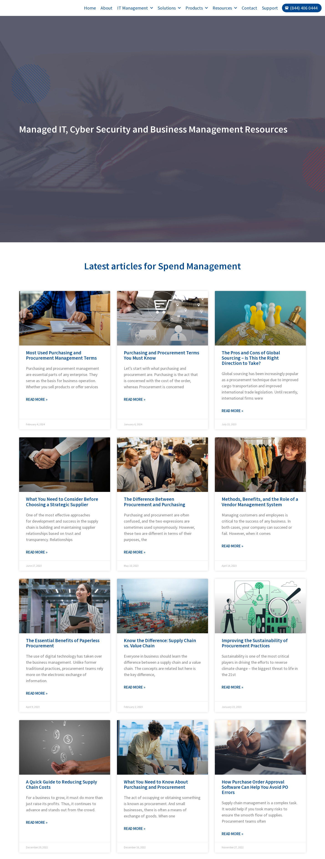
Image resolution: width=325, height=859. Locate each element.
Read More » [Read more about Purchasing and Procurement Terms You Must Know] (134, 399)
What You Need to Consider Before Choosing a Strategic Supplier (62, 501)
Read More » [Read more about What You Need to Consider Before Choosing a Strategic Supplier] (37, 552)
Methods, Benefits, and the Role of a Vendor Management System (260, 501)
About (106, 8)
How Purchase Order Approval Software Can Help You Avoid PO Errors (255, 787)
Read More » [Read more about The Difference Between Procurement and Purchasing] (134, 552)
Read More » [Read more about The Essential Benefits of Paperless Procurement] (37, 693)
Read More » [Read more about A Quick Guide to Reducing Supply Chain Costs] (37, 822)
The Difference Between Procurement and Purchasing (154, 501)
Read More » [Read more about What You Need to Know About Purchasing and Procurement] (134, 828)
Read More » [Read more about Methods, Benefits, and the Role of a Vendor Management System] (232, 545)
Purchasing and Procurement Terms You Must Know (161, 355)
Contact (249, 8)
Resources (225, 8)
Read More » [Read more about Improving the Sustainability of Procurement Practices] (232, 687)
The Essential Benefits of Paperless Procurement (62, 643)
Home (90, 8)
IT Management (135, 8)
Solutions (169, 8)
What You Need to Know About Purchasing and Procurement (156, 784)
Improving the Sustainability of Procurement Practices (255, 643)
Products (196, 8)
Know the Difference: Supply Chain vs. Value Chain (160, 643)
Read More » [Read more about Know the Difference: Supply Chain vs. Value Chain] (134, 687)
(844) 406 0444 (303, 8)
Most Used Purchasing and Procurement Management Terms (61, 355)
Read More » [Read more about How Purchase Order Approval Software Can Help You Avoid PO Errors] (232, 833)
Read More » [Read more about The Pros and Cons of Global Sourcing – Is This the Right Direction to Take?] (232, 410)
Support (270, 8)
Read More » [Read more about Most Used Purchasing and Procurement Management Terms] (37, 399)
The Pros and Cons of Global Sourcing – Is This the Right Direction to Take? (251, 358)
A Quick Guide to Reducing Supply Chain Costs (61, 784)
